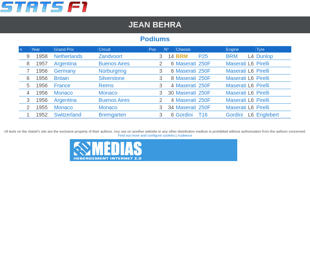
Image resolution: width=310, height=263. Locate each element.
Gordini (183, 115)
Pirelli (261, 63)
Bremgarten (112, 115)
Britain (62, 78)
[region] (155, 84)
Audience (184, 135)
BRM (231, 56)
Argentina (66, 63)
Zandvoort (111, 56)
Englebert (266, 115)
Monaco (64, 93)
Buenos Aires (114, 63)
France (63, 85)
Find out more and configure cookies (146, 135)
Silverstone (112, 78)
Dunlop (263, 56)
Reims (106, 85)
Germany (65, 71)
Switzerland (68, 115)
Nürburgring (113, 71)
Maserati (185, 63)
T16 (202, 115)
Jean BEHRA (155, 24)
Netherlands (69, 56)
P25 (202, 56)
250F (204, 63)
